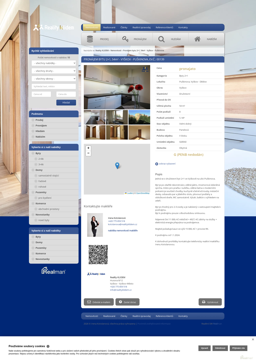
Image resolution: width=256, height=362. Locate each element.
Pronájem (39, 125)
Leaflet (129, 193)
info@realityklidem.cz (121, 289)
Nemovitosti (92, 27)
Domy (37, 170)
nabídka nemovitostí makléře (122, 230)
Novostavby (41, 214)
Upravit (204, 348)
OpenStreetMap (143, 193)
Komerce (39, 203)
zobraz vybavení (167, 163)
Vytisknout (210, 302)
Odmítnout (220, 348)
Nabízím (38, 136)
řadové (40, 181)
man (217, 323)
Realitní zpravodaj (142, 27)
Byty (36, 153)
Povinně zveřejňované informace (153, 323)
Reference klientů (164, 27)
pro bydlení (43, 197)
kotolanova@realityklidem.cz (122, 224)
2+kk (39, 158)
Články (124, 27)
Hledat (66, 102)
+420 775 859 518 (116, 221)
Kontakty (183, 27)
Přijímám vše (238, 348)
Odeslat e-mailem (98, 302)
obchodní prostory (47, 209)
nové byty (42, 220)
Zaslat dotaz (127, 302)
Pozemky (39, 192)
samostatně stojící (47, 175)
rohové (40, 186)
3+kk (39, 164)
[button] (117, 165)
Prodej (37, 120)
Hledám (38, 131)
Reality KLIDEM (102, 50)
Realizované (109, 27)
